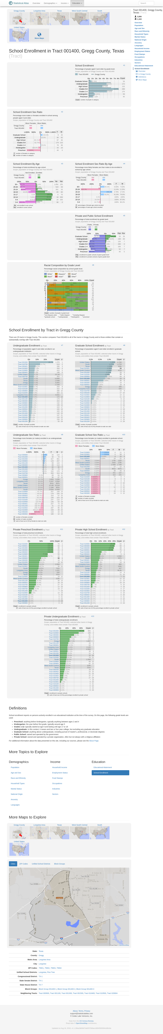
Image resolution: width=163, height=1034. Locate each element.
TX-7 (41, 985)
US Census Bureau (86, 1021)
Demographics (50, 3)
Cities (13, 864)
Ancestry (14, 799)
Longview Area (44, 960)
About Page (93, 741)
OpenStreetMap (81, 1023)
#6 (93, 265)
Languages (15, 805)
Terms (80, 1011)
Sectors (55, 794)
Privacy (87, 1011)
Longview (42, 964)
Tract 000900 (44, 993)
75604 (59, 968)
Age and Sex (16, 773)
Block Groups (59, 864)
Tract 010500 (101, 993)
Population (15, 767)
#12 (123, 529)
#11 (61, 529)
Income (65, 3)
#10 (123, 435)
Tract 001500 (78, 993)
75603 (53, 968)
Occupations (57, 783)
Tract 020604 (112, 993)
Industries (56, 789)
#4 (124, 164)
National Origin (17, 794)
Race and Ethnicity (18, 778)
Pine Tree (51, 972)
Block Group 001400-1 (48, 989)
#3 (62, 164)
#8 (124, 345)
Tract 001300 (67, 993)
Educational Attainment (103, 767)
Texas (41, 951)
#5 (124, 216)
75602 (47, 968)
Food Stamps (57, 778)
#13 (92, 616)
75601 (41, 968)
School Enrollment (101, 773)
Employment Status (60, 773)
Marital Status (16, 789)
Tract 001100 (55, 993)
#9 (62, 435)
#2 (62, 112)
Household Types (18, 783)
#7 (62, 345)
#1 (124, 65)
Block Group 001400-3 (85, 989)
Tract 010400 (89, 993)
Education (77, 3)
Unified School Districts (41, 864)
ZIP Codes (23, 864)
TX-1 (41, 976)
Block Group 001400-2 (66, 989)
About (75, 1011)
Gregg (41, 955)
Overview (36, 3)
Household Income (59, 767)
